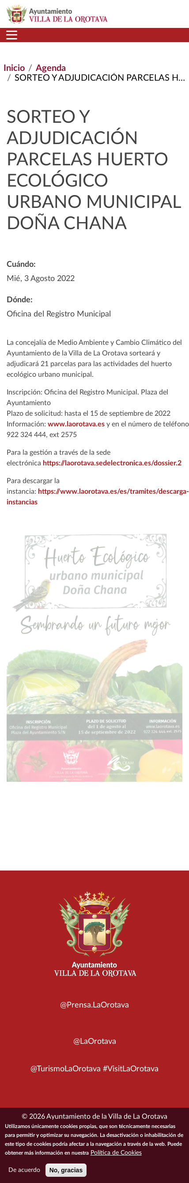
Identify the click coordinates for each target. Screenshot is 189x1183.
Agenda (51, 68)
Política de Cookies (116, 1154)
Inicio (14, 68)
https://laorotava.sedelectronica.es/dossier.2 (112, 463)
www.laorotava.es (76, 424)
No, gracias (66, 1171)
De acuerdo (24, 1171)
